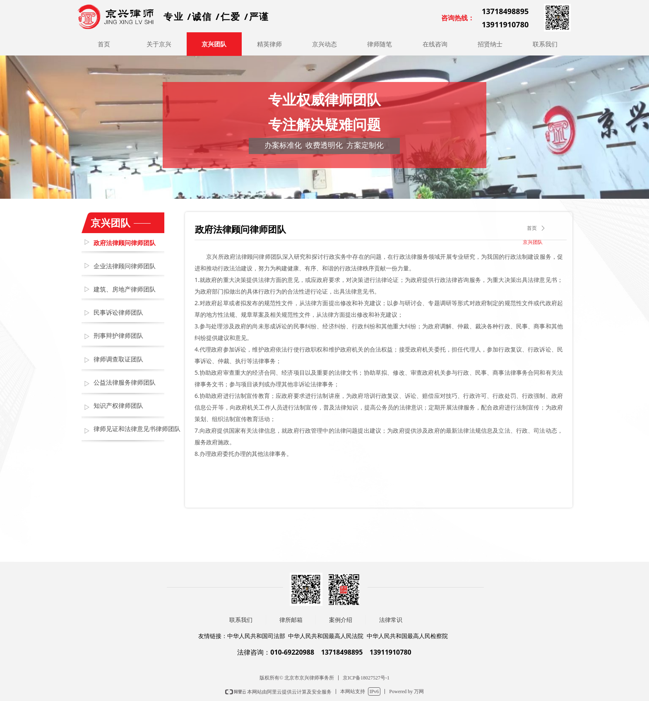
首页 (532, 228)
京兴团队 (533, 242)
